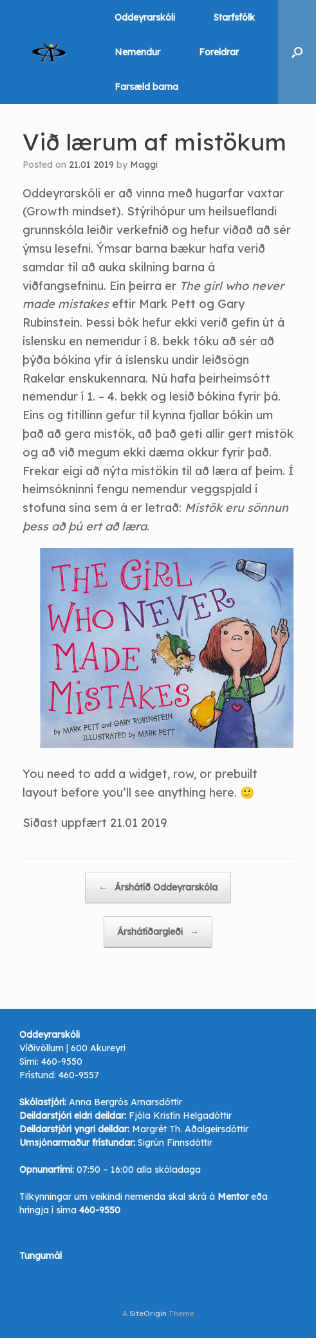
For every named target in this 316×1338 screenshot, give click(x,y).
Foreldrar (219, 52)
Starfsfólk (234, 17)
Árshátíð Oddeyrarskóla (158, 887)
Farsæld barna (146, 87)
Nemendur (137, 52)
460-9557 (79, 1075)
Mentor (233, 1196)
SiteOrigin (148, 1313)
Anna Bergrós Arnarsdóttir (125, 1102)
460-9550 (61, 1061)
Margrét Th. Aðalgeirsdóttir (190, 1129)
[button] (297, 52)
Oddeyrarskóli (145, 17)
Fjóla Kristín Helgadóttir (180, 1115)
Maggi (144, 164)
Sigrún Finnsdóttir (175, 1142)
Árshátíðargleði (158, 932)
